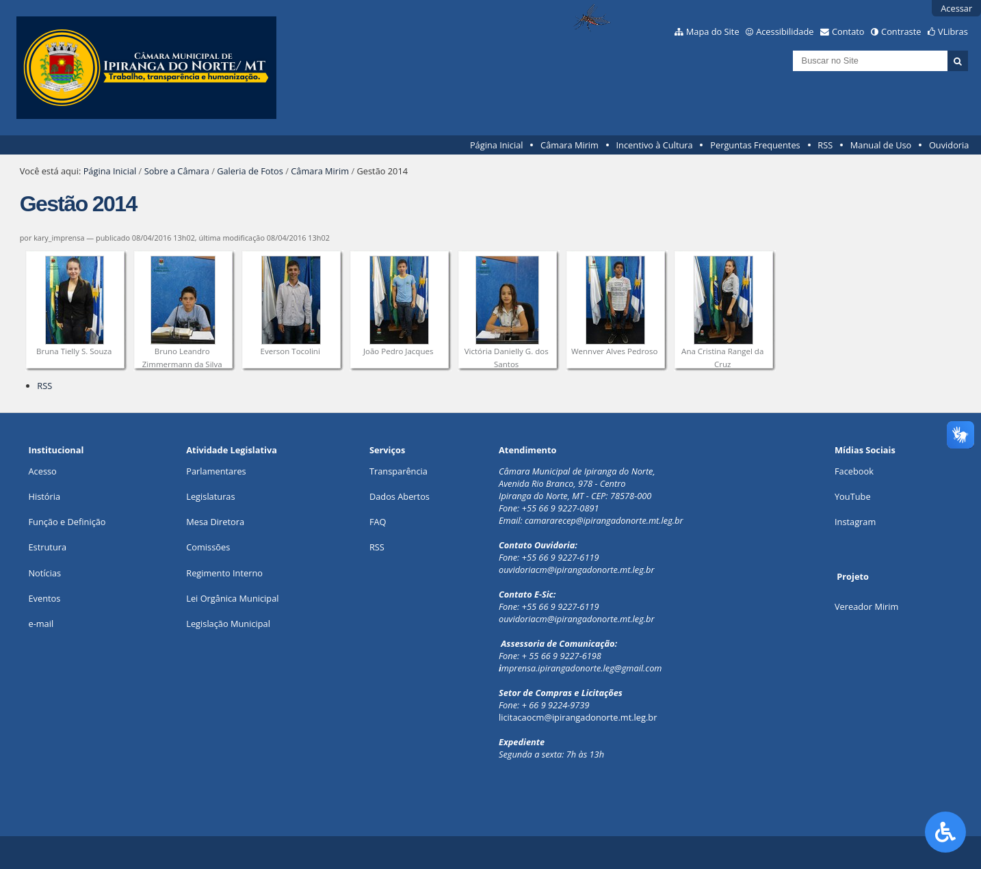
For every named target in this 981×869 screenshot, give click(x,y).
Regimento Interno (224, 573)
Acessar (956, 8)
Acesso (42, 471)
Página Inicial (496, 145)
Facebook (854, 471)
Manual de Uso (880, 145)
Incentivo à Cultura (654, 145)
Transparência (398, 471)
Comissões (208, 547)
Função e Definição (66, 522)
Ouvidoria (949, 145)
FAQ (378, 522)
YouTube (853, 496)
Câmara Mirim (569, 145)
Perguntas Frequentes (755, 145)
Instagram (855, 522)
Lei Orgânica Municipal (232, 598)
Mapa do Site (713, 31)
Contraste (901, 31)
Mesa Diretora (215, 522)
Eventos (44, 598)
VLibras (953, 31)
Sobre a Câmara (176, 171)
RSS (825, 145)
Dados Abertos (399, 496)
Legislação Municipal (228, 623)
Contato (848, 31)
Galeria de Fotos (250, 171)
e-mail (40, 623)
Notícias (44, 573)
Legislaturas (210, 496)
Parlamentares (216, 471)
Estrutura (47, 547)
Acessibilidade (784, 31)
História (44, 496)
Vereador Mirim (866, 606)
